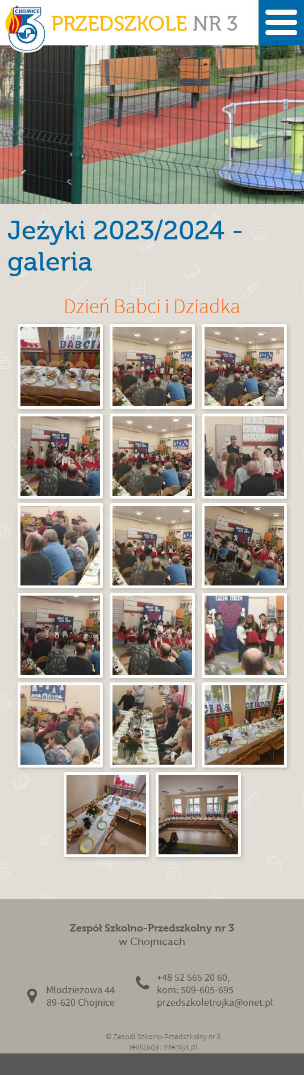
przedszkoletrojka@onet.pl (215, 1002)
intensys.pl (180, 1047)
